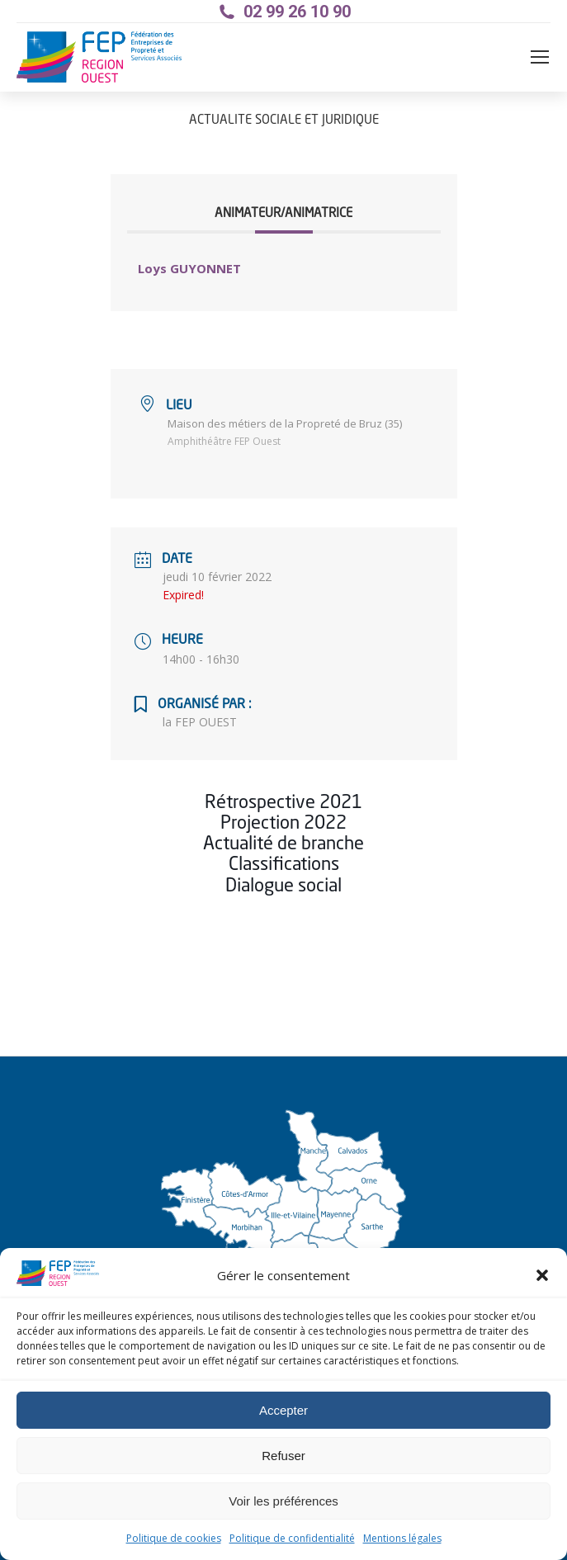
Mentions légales (402, 1538)
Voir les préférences (283, 1501)
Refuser (283, 1456)
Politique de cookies (173, 1538)
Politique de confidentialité (292, 1538)
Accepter (283, 1410)
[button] (542, 1275)
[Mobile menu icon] (539, 57)
